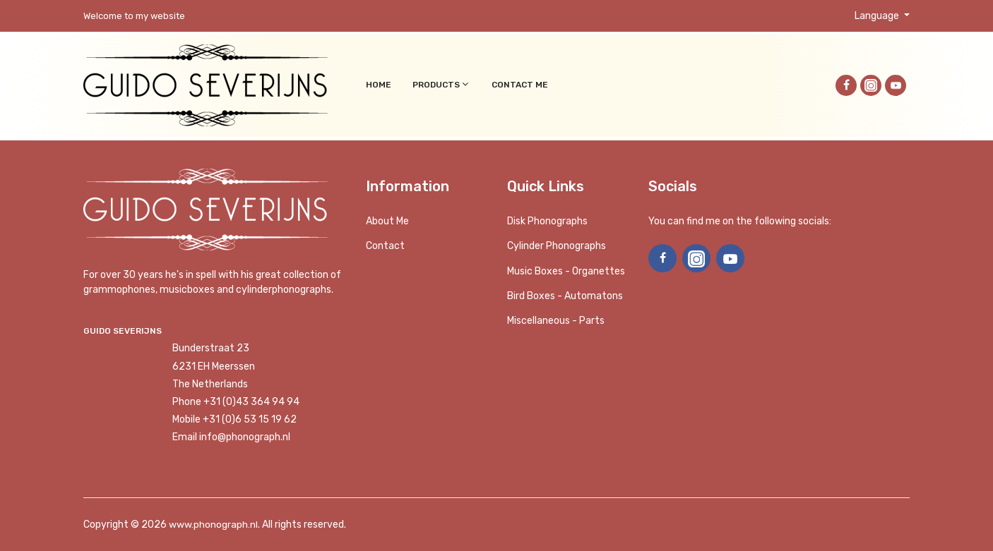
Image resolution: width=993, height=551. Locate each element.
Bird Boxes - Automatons (565, 296)
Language (878, 16)
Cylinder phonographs (556, 246)
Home (378, 85)
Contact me (520, 85)
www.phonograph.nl (213, 525)
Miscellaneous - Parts (556, 321)
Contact (385, 246)
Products (441, 84)
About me (387, 221)
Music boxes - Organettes (566, 271)
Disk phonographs (547, 221)
